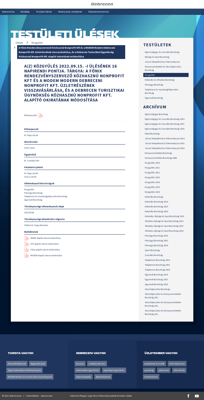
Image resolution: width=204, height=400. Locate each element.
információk (179, 370)
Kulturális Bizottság (154, 196)
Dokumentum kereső (98, 11)
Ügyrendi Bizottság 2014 (156, 274)
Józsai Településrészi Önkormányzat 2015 (164, 143)
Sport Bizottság (152, 250)
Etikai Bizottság (152, 133)
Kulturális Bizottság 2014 (156, 201)
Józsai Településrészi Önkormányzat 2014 (164, 138)
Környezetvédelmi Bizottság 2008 (161, 157)
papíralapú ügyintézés (114, 370)
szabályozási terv (97, 363)
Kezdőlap (25, 11)
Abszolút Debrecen (17, 363)
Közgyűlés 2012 (152, 172)
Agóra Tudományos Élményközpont (24, 370)
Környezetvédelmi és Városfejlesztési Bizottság (163, 68)
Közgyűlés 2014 (152, 182)
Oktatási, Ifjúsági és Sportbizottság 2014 (164, 221)
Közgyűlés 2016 (152, 192)
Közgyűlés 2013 (152, 177)
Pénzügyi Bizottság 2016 (156, 245)
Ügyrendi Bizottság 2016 (156, 284)
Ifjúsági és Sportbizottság (157, 57)
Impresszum (47, 395)
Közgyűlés (150, 75)
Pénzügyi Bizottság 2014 (156, 235)
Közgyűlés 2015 (152, 187)
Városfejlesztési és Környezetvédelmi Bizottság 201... (163, 296)
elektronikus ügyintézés (87, 370)
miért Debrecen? (177, 363)
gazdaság (149, 370)
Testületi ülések (44, 11)
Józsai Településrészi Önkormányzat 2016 (164, 148)
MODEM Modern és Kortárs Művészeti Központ (30, 376)
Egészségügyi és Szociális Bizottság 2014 (164, 119)
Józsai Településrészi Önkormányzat (162, 61)
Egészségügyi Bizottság (156, 114)
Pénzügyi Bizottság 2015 (156, 240)
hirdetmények (151, 376)
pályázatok (164, 370)
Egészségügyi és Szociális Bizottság (162, 52)
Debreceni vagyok (91, 353)
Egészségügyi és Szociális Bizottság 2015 (164, 123)
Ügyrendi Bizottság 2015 (156, 279)
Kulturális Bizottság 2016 (156, 211)
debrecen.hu (8, 11)
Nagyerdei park (38, 363)
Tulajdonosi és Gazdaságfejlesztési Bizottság (161, 91)
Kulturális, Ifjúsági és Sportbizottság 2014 (164, 216)
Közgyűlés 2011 (152, 167)
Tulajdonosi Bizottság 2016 (157, 269)
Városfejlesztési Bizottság (157, 289)
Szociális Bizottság (154, 255)
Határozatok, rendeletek (70, 11)
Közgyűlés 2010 (152, 162)
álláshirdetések (103, 376)
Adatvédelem (32, 395)
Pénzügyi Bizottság (154, 84)
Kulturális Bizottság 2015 (156, 206)
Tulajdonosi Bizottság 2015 (157, 264)
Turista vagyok (21, 353)
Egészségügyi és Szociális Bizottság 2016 (164, 128)
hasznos (80, 363)
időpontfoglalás (83, 376)
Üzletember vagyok (161, 353)
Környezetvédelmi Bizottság (158, 153)
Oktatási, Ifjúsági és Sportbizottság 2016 (164, 230)
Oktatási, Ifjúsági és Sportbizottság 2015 (164, 226)
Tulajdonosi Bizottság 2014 (157, 260)
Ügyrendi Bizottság (154, 97)
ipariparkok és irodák (155, 363)
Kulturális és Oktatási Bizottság (159, 79)
